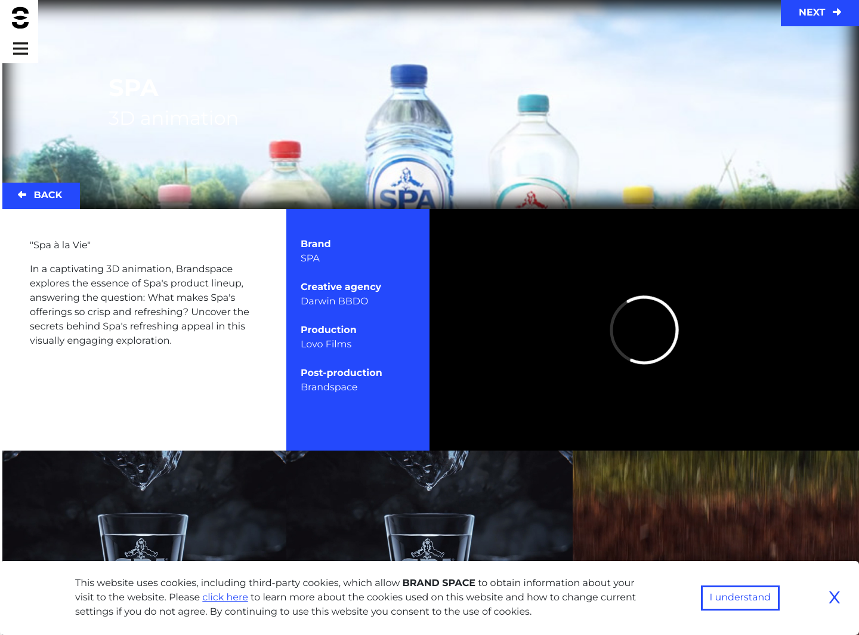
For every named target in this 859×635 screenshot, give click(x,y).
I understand (740, 597)
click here (225, 597)
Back (40, 195)
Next (820, 13)
